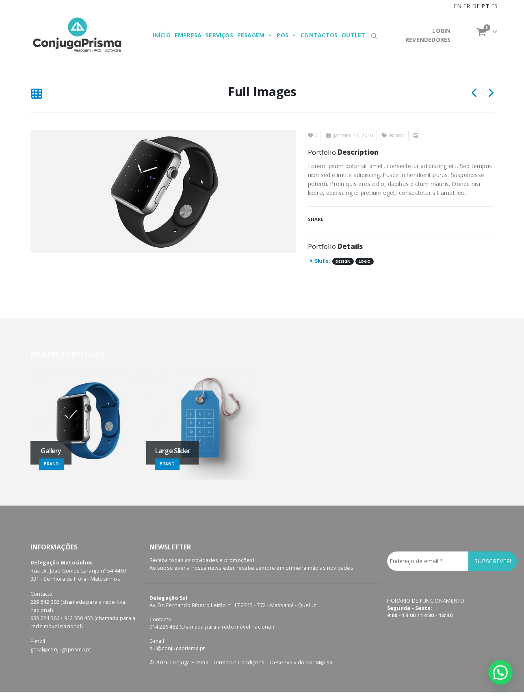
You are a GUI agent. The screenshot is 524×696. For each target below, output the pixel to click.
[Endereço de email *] (427, 548)
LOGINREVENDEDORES (427, 35)
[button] (500, 672)
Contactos (319, 35)
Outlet (353, 35)
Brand (397, 135)
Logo (364, 261)
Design (343, 261)
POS (287, 35)
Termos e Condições (239, 649)
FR (466, 6)
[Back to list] (36, 94)
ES (494, 6)
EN (457, 6)
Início (162, 35)
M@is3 (324, 649)
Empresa (188, 35)
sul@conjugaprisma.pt (177, 635)
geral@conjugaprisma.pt (60, 636)
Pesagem (255, 35)
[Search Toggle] (374, 35)
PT (485, 6)
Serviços (219, 35)
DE (476, 6)
